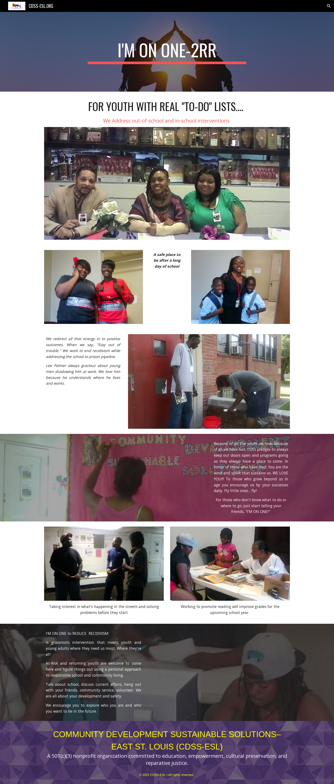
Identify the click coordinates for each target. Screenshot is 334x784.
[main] (167, 52)
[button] (329, 6)
